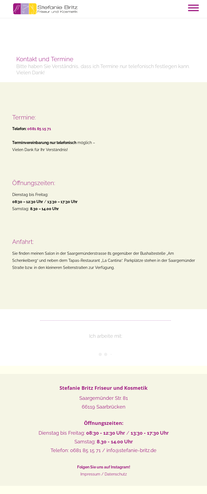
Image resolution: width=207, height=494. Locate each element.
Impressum (90, 474)
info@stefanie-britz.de (131, 450)
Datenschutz (116, 474)
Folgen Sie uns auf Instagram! (103, 467)
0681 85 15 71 (85, 450)
